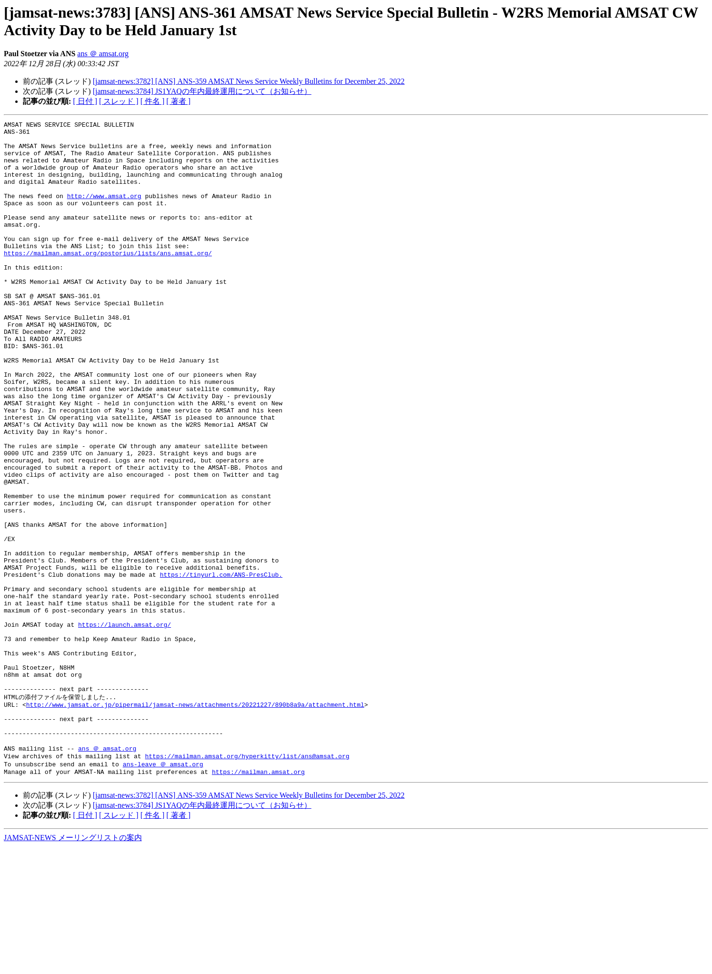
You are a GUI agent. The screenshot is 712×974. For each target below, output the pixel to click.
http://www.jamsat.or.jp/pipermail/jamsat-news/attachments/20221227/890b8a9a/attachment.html (195, 820)
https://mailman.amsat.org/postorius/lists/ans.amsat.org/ (108, 280)
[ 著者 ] (178, 101)
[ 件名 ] (152, 101)
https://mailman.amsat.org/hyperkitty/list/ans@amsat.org (247, 881)
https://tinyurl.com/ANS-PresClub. (221, 666)
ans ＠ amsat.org (103, 54)
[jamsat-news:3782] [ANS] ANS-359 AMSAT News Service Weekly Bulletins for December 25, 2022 (249, 81)
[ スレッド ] (119, 101)
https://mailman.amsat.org (258, 898)
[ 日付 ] (85, 101)
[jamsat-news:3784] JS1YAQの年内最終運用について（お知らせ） (202, 91)
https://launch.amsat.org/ (124, 726)
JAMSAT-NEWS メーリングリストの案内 (73, 965)
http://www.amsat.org (104, 211)
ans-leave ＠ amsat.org (163, 889)
